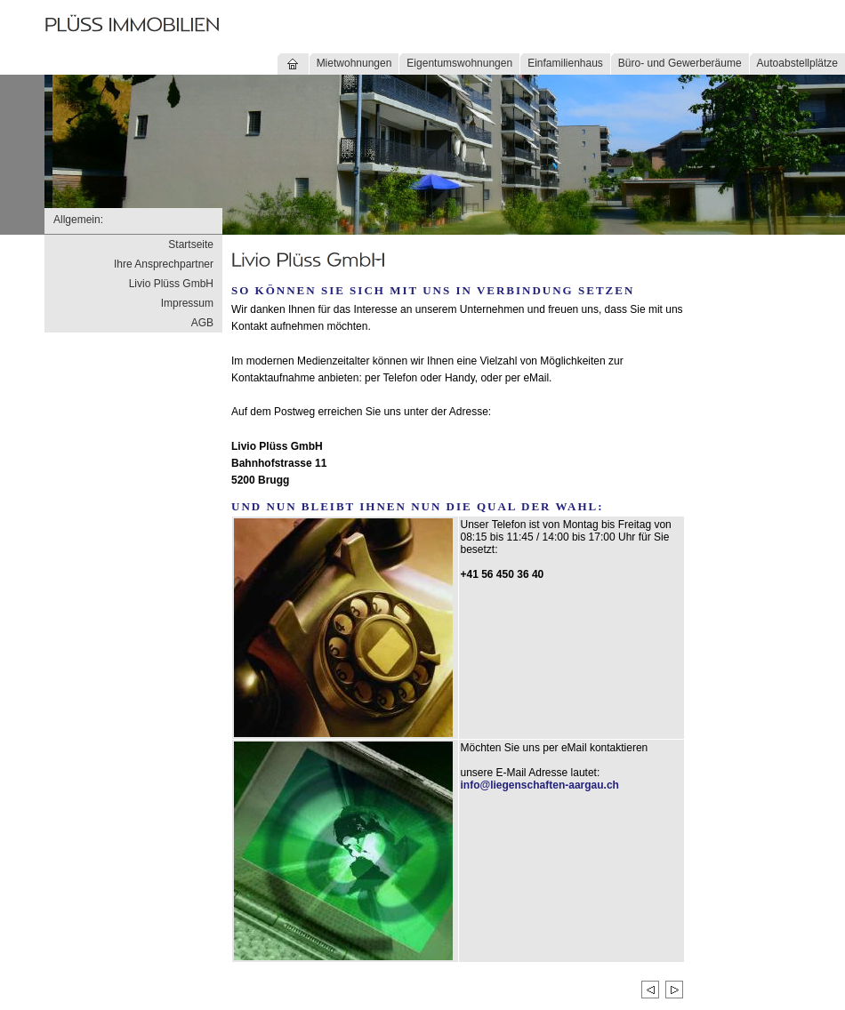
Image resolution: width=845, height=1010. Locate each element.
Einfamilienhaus (565, 63)
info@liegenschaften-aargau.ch (540, 785)
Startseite (190, 244)
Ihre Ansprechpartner (163, 264)
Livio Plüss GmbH (171, 283)
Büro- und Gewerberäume (680, 63)
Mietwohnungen (354, 63)
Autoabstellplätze (797, 63)
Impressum (187, 303)
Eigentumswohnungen (459, 63)
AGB (202, 323)
